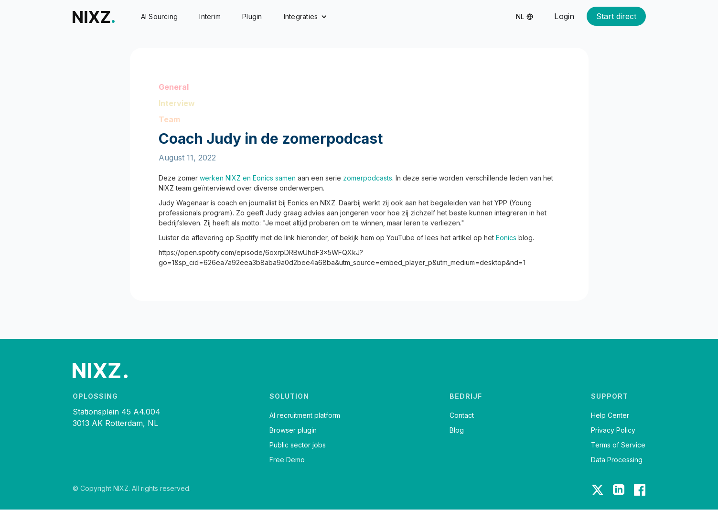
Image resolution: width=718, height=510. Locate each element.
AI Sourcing (159, 16)
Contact (462, 415)
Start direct (616, 16)
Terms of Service (618, 445)
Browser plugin (293, 430)
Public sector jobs (297, 445)
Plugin (252, 16)
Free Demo (287, 460)
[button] (305, 17)
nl (520, 16)
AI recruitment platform (304, 415)
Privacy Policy (613, 430)
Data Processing (617, 460)
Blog (457, 430)
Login (564, 16)
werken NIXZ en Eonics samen (248, 178)
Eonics (507, 238)
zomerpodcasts (367, 178)
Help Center (610, 415)
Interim (210, 16)
